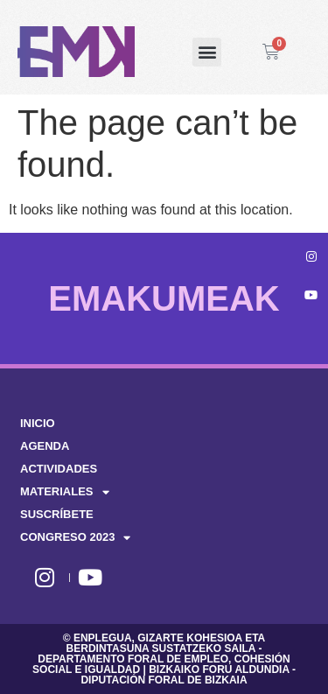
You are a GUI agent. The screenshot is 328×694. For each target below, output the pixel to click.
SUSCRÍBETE (57, 514)
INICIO (37, 423)
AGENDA (44, 445)
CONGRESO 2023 (75, 537)
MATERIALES (64, 491)
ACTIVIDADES (58, 468)
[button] (206, 52)
